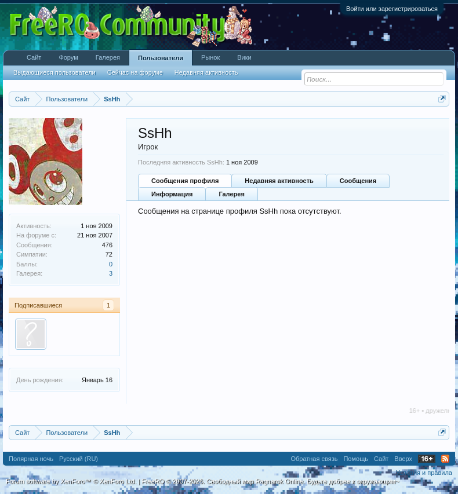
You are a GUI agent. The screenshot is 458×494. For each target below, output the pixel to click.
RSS (445, 459)
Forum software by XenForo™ (71, 481)
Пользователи (160, 57)
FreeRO (270, 481)
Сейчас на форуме (135, 72)
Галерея (231, 194)
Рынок (210, 57)
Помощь (355, 458)
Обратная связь (313, 458)
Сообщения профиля (185, 180)
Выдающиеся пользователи (54, 72)
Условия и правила (424, 472)
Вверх (403, 458)
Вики (244, 57)
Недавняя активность (279, 180)
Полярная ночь (31, 458)
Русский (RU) (78, 458)
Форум (68, 57)
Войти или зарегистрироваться (392, 8)
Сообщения (358, 180)
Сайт (34, 57)
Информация (171, 194)
